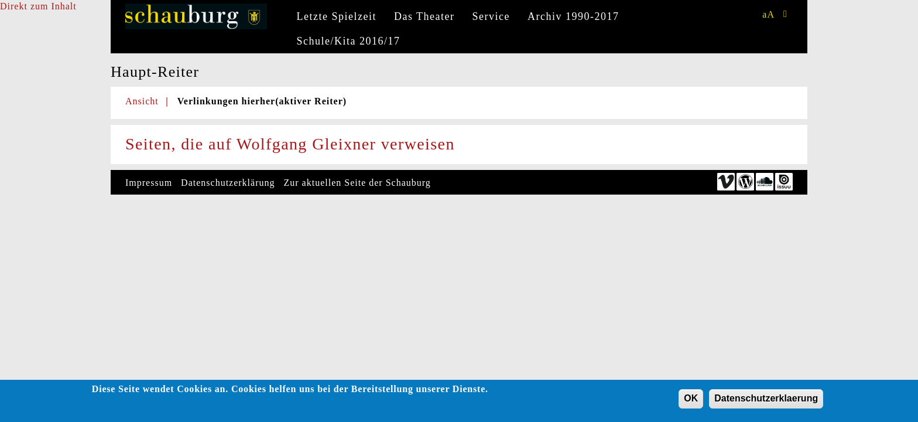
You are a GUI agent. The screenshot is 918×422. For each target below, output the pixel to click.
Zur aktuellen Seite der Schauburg (357, 183)
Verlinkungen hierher (262, 101)
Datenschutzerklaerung (766, 401)
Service (491, 16)
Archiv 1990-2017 (573, 16)
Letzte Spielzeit (336, 16)
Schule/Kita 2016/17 (348, 41)
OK (691, 401)
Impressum (148, 183)
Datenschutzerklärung (228, 183)
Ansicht (142, 101)
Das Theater (424, 16)
